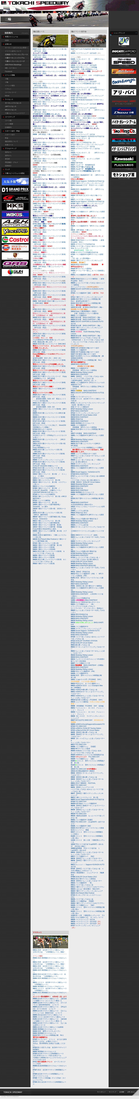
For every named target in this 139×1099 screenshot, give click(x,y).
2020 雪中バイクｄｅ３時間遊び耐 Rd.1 (86, 304)
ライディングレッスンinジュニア (85, 413)
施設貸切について (11, 141)
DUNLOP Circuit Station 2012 (86, 877)
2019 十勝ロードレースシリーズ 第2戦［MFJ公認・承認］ (49, 318)
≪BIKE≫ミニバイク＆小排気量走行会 (87, 755)
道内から (8, 152)
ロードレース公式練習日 (44, 478)
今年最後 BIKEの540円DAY (84, 433)
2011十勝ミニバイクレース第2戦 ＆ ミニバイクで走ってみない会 (49, 552)
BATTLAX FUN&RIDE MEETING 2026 (89, 49)
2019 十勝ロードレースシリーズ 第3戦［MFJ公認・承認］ (49, 310)
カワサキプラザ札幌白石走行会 (86, 252)
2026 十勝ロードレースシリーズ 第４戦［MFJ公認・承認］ (49, 75)
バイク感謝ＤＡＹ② (80, 663)
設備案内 (8, 127)
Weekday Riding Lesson (82, 372)
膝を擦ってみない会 (80, 645)
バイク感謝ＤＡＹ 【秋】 (83, 856)
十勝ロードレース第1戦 (44, 563)
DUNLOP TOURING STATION (86, 641)
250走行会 (77, 419)
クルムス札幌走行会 (82, 598)
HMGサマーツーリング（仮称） (87, 535)
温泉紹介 (8, 166)
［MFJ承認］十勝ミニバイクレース (49, 94)
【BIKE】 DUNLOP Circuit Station (87, 482)
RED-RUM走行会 (81, 614)
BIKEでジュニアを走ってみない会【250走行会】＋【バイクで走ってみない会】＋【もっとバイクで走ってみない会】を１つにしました (88, 342)
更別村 (7, 159)
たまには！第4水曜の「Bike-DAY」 (86, 889)
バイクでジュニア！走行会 (85, 134)
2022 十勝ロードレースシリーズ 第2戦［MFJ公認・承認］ (49, 225)
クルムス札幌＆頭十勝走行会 (86, 551)
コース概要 (9, 124)
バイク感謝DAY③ (79, 627)
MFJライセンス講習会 (81, 269)
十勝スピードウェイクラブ (15, 113)
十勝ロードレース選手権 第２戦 (47, 545)
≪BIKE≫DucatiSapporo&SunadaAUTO (90, 724)
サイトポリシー (101, 1092)
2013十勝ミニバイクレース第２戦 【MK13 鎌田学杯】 (48, 514)
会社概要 (121, 1092)
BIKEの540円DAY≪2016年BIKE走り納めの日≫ (82, 503)
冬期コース (9, 145)
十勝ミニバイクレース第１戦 (46, 543)
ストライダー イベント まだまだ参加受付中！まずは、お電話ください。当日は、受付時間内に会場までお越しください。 (50, 1042)
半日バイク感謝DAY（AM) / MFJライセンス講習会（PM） (87, 575)
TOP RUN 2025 (79, 98)
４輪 (6, 79)
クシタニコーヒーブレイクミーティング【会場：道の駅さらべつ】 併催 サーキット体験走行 (88, 405)
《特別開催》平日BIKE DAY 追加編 (87, 706)
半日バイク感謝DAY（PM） (83, 671)
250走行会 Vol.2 (79, 513)
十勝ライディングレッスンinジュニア (87, 297)
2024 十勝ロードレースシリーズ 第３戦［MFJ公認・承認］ (49, 146)
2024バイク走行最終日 (83, 116)
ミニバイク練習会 (41, 500)
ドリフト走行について (13, 51)
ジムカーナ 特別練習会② (83, 165)
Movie (7, 96)
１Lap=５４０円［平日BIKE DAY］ (86, 680)
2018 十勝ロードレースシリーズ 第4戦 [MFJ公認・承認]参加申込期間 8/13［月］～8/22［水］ (50, 354)
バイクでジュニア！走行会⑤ (86, 65)
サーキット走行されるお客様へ (16, 48)
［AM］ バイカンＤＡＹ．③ (85, 128)
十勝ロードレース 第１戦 (45, 502)
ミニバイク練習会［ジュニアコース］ (49, 100)
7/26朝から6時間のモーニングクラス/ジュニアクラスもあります (50, 1057)
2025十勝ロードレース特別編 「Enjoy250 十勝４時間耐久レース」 (86, 70)
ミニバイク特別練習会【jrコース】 (86, 83)
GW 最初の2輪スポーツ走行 (83, 354)
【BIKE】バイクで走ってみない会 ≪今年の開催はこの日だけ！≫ (87, 870)
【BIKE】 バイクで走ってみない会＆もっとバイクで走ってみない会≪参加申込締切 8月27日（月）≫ (87, 378)
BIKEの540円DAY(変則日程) (83, 566)
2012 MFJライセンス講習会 (85, 879)
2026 (7, 40)
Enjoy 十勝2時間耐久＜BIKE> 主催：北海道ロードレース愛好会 (85, 312)
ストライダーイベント (81, 397)
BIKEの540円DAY (82, 365)
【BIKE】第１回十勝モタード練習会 (86, 586)
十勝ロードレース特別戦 (44, 549)
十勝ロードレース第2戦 (44, 557)
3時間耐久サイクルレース (84, 423)
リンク (7, 169)
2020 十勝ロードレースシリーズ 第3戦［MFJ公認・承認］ (49, 278)
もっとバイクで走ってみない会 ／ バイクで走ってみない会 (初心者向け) (85, 558)
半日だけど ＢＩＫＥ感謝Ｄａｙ (85, 683)
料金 (6, 138)
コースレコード (10, 92)
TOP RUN (77, 132)
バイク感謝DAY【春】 (81, 826)
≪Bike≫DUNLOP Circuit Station (87, 730)
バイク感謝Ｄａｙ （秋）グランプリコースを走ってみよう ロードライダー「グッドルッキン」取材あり (87, 606)
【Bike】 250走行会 (80, 572)
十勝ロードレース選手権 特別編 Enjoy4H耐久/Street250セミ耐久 (48, 528)
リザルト (8, 89)
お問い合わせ (131, 1092)
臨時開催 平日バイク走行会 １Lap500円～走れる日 (85, 849)
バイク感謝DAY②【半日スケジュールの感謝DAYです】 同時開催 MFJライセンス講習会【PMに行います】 (88, 386)
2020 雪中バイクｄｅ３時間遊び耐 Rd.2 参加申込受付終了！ (86, 300)
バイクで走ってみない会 (84, 167)
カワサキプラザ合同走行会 (83, 244)
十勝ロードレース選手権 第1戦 (47, 525)
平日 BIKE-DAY (79, 726)
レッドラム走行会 (81, 511)
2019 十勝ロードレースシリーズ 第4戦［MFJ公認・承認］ (49, 296)
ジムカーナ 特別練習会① (83, 169)
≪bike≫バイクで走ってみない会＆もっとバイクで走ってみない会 (86, 752)
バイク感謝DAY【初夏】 (82, 820)
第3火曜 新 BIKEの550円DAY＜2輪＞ (87, 308)
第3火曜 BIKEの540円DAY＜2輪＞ (86, 317)
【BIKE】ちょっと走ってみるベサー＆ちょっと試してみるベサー (87, 780)
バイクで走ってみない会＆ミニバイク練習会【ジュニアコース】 (88, 248)
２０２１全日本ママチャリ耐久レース (49, 1017)
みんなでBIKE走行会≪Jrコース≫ (85, 602)
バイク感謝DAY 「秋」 (82, 883)
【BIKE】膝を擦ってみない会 (84, 732)
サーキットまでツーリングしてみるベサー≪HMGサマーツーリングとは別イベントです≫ (88, 530)
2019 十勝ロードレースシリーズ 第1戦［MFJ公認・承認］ (49, 329)
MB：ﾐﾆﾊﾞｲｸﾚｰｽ (10, 68)
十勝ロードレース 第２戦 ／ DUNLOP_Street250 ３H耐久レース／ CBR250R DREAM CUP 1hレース (48, 490)
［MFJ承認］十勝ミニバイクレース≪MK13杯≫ (49, 178)
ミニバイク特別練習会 (82, 208)
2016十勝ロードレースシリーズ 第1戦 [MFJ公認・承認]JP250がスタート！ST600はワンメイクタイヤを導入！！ (50, 434)
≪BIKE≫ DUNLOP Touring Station (88, 728)
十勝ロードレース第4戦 (44, 547)
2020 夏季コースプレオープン (47, 1031)
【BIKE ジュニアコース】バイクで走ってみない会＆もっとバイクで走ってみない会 (87, 789)
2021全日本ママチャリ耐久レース (47, 1015)
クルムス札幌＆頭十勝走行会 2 (86, 519)
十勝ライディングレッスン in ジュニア (89, 96)
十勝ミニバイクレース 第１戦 (46, 521)
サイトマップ (112, 1092)
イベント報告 (10, 86)
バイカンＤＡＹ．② (80, 139)
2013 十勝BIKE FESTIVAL (83, 783)
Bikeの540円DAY (84, 600)
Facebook (8, 71)
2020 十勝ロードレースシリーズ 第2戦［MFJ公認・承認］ (49, 284)
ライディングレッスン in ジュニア (85, 464)
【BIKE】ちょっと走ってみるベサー (86, 858)
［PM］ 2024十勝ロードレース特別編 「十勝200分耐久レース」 (88, 121)
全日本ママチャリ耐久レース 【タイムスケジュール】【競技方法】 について (50, 1012)
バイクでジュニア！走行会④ (86, 81)
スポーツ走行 (10, 135)
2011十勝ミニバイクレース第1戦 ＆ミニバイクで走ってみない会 (49, 560)
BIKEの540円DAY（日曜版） (88, 665)
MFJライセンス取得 (80, 749)
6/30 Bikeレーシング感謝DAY (84, 803)
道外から (8, 155)
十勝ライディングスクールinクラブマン (87, 887)
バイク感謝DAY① (79, 673)
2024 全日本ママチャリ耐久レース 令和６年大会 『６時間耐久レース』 (49, 975)
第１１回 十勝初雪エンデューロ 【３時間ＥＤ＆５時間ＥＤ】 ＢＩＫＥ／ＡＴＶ (88, 916)
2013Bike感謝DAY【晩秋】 (83, 771)
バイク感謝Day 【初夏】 (83, 901)
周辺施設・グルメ (11, 162)
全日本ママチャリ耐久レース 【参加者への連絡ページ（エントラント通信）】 (50, 1000)
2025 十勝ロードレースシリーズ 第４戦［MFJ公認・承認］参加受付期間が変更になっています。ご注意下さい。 (51, 88)
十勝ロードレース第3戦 (44, 555)
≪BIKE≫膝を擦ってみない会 (84, 690)
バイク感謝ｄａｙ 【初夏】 (84, 747)
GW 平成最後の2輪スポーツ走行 (85, 352)
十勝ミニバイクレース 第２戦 (46, 480)
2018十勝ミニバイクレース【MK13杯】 (49, 346)
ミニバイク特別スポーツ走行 (84, 454)
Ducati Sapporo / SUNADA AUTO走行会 (87, 136)
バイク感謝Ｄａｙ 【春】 (83, 759)
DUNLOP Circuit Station (84, 561)
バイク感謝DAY (79, 315)
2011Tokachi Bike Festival (82, 893)
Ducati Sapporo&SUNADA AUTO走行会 (89, 799)
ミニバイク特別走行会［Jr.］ (84, 142)
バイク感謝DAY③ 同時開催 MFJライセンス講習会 (84, 369)
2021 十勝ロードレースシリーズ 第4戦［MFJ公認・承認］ (49, 237)
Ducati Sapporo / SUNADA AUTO (87, 631)
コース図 (8, 120)
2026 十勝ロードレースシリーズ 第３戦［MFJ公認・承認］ (49, 66)
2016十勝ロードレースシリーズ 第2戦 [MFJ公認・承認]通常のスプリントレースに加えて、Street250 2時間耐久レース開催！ (49, 424)
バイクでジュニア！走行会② (86, 53)
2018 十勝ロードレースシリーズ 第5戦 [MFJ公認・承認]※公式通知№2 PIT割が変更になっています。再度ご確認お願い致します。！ (50, 338)
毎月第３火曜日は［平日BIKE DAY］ (87, 700)
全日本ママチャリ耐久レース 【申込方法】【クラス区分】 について (50, 1008)
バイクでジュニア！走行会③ (86, 88)
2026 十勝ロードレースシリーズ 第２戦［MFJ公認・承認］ (49, 58)
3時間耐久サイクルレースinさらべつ (50, 986)
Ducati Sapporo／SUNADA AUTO (87, 472)
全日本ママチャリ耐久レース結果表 (48, 1027)
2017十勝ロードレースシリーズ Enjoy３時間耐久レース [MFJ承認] (50, 378)
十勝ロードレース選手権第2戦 (46, 523)
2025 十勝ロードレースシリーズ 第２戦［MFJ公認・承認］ (52, 113)
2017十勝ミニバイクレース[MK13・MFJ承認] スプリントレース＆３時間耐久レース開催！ (87, 448)
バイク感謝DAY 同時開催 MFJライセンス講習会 (84, 426)
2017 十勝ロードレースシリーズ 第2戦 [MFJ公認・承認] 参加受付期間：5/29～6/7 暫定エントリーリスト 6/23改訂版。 (49, 398)
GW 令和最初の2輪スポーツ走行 (85, 348)
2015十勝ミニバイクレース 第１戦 (48, 468)
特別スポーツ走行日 (42, 429)
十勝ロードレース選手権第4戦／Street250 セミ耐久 (47, 506)
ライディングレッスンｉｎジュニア (48, 460)
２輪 (6, 82)
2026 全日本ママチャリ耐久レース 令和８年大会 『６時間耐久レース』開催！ (49, 951)
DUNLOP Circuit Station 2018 (86, 415)
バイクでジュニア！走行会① (86, 108)
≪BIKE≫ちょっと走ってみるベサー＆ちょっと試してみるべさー (87, 697)
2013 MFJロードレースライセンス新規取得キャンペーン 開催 (87, 829)
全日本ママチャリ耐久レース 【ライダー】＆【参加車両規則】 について (50, 1004)
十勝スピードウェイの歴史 (15, 173)
